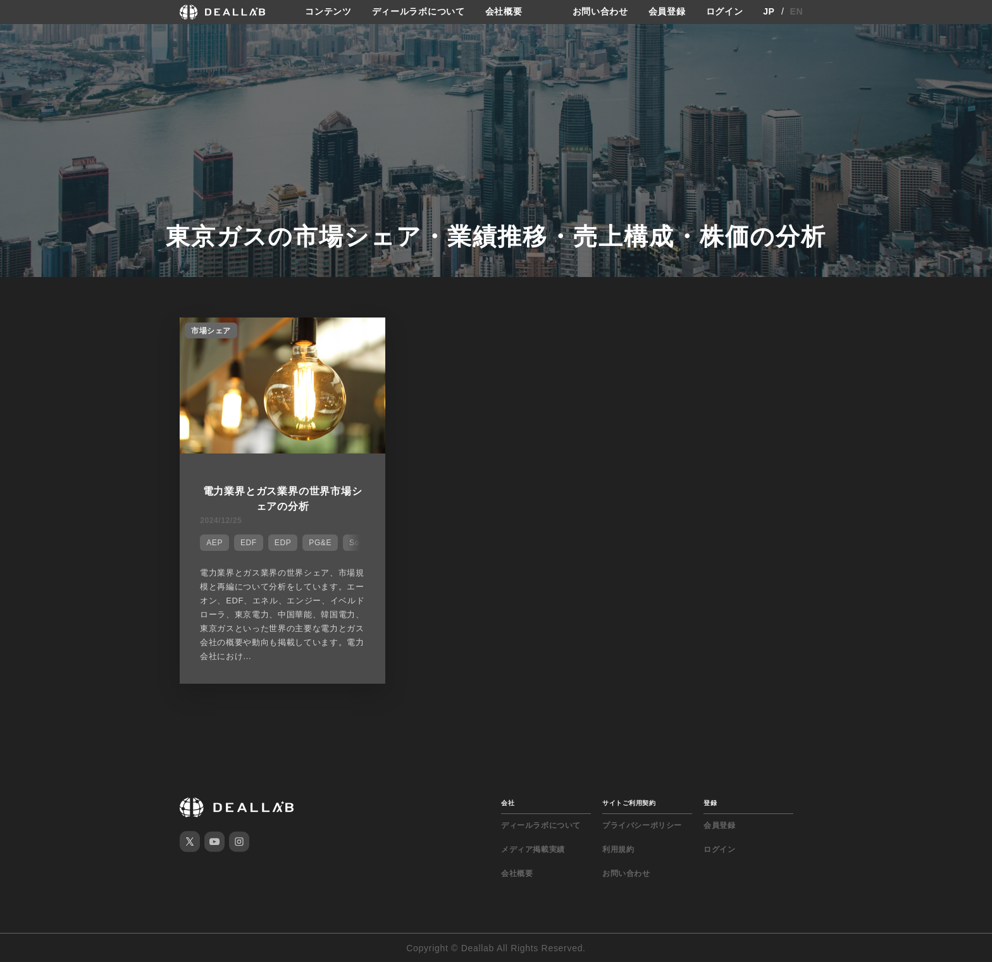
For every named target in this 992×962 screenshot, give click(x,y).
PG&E (320, 542)
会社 (507, 802)
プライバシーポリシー (642, 824)
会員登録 (667, 12)
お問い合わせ (600, 12)
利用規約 (618, 848)
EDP (283, 542)
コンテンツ (328, 12)
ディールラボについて (418, 12)
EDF (248, 542)
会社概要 (504, 12)
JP (769, 12)
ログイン (724, 12)
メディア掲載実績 (533, 848)
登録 (710, 802)
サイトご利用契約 (628, 802)
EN (796, 12)
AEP (214, 542)
